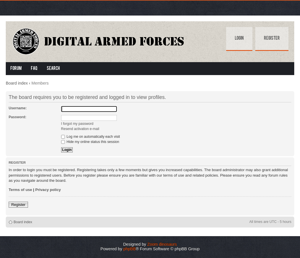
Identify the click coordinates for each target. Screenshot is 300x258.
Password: (17, 117)
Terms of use (20, 190)
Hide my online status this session (90, 142)
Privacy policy (48, 190)
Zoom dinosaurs (162, 244)
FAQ (34, 69)
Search (53, 69)
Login (239, 39)
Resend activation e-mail (80, 129)
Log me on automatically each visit (90, 137)
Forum (16, 69)
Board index (17, 83)
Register (272, 39)
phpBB (129, 248)
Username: (18, 108)
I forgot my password (77, 124)
